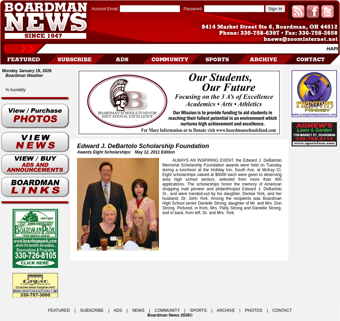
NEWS (138, 310)
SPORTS (198, 310)
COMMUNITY (167, 310)
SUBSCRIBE (92, 310)
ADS (118, 310)
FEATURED (59, 310)
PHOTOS (253, 310)
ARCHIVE (226, 310)
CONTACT (282, 310)
